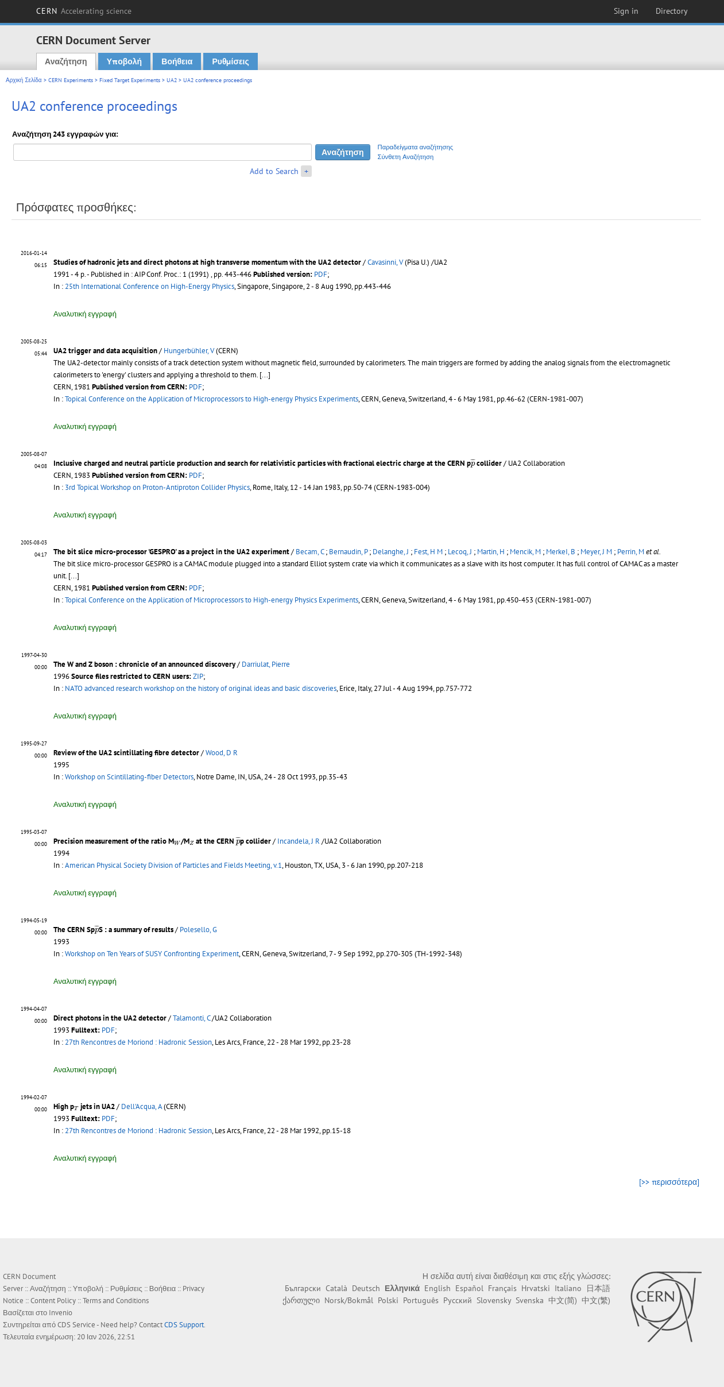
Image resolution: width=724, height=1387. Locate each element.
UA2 (172, 80)
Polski (388, 1300)
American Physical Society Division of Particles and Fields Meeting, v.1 (173, 865)
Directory (672, 11)
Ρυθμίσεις (230, 61)
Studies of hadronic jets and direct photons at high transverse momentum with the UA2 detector (207, 262)
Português (421, 1300)
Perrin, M (630, 552)
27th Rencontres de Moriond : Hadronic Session (138, 1042)
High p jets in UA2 (84, 1106)
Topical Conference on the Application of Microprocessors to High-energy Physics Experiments (211, 399)
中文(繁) (596, 1300)
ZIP (198, 676)
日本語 (598, 1288)
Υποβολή (124, 61)
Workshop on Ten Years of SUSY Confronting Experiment (152, 954)
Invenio (60, 1313)
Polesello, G (198, 929)
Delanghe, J (391, 552)
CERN (83, 11)
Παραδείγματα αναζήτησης (416, 147)
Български (303, 1288)
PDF (320, 274)
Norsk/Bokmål (348, 1300)
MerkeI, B (560, 552)
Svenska (530, 1300)
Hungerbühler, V (189, 351)
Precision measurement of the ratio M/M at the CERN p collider (162, 841)
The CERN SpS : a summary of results (113, 929)
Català (336, 1288)
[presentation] (473, 463)
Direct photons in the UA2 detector (110, 1018)
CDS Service (76, 1325)
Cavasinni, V (385, 262)
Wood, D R (222, 753)
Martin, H (491, 552)
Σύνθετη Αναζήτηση (406, 157)
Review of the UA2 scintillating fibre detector (126, 753)
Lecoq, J (460, 552)
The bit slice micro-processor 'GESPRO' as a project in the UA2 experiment (171, 552)
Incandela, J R (298, 841)
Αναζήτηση (66, 61)
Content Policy (53, 1300)
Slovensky (494, 1300)
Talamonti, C (191, 1018)
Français (502, 1288)
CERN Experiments (70, 80)
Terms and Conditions (116, 1300)
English (437, 1288)
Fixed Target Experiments (129, 80)
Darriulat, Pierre (266, 664)
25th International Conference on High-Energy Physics (149, 286)
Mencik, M (525, 552)
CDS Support (184, 1325)
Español (469, 1288)
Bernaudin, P (348, 552)
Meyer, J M (596, 552)
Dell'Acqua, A (141, 1106)
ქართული (301, 1300)
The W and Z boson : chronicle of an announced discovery (144, 664)
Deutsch (366, 1288)
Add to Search (274, 171)
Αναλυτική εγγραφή (85, 314)
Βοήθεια (176, 61)
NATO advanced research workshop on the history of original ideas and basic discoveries (200, 688)
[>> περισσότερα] (669, 1182)
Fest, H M (428, 552)
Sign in (626, 11)
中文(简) (562, 1300)
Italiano (568, 1288)
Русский (457, 1300)
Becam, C (310, 552)
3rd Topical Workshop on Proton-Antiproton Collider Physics (157, 487)
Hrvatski (535, 1288)
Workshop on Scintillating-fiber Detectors (129, 777)
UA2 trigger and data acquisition (105, 351)
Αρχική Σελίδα (24, 80)
